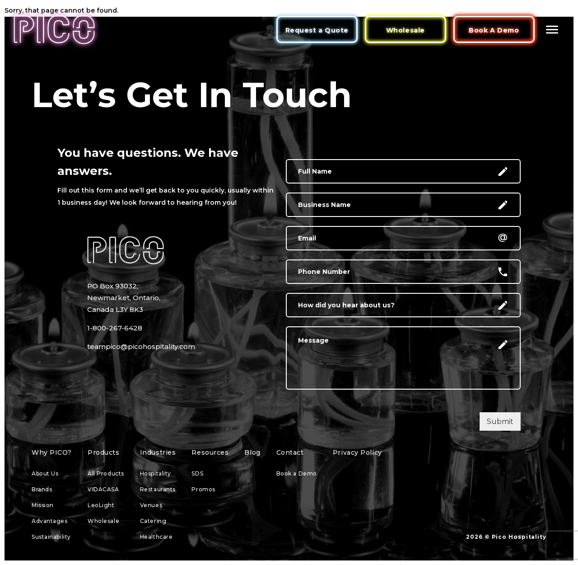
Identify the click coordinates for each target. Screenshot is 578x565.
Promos (203, 489)
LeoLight (101, 505)
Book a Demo (296, 473)
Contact (290, 452)
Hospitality (155, 473)
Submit (500, 421)
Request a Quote (317, 30)
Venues (151, 505)
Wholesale (405, 30)
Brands (42, 489)
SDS (197, 473)
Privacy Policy (357, 452)
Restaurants (158, 489)
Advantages (50, 521)
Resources (209, 452)
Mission (43, 505)
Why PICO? (52, 452)
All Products (106, 473)
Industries (158, 452)
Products (103, 452)
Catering (153, 521)
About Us (45, 473)
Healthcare (156, 536)
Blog (252, 452)
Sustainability (51, 536)
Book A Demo (494, 30)
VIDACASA (103, 489)
